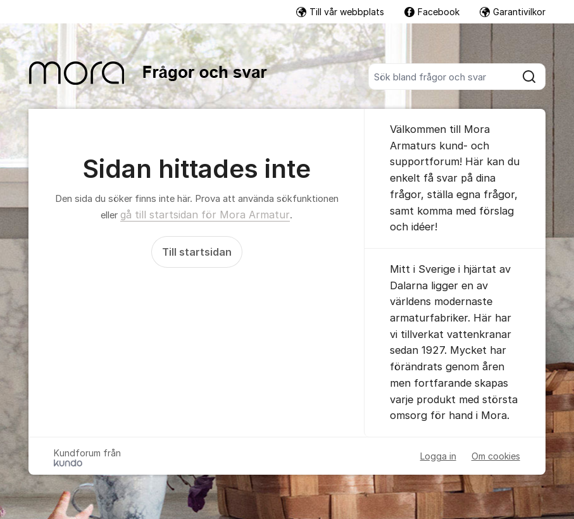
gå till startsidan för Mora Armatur (205, 214)
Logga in (438, 456)
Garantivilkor (513, 11)
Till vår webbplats (340, 11)
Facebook (431, 11)
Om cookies (495, 456)
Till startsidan (197, 252)
